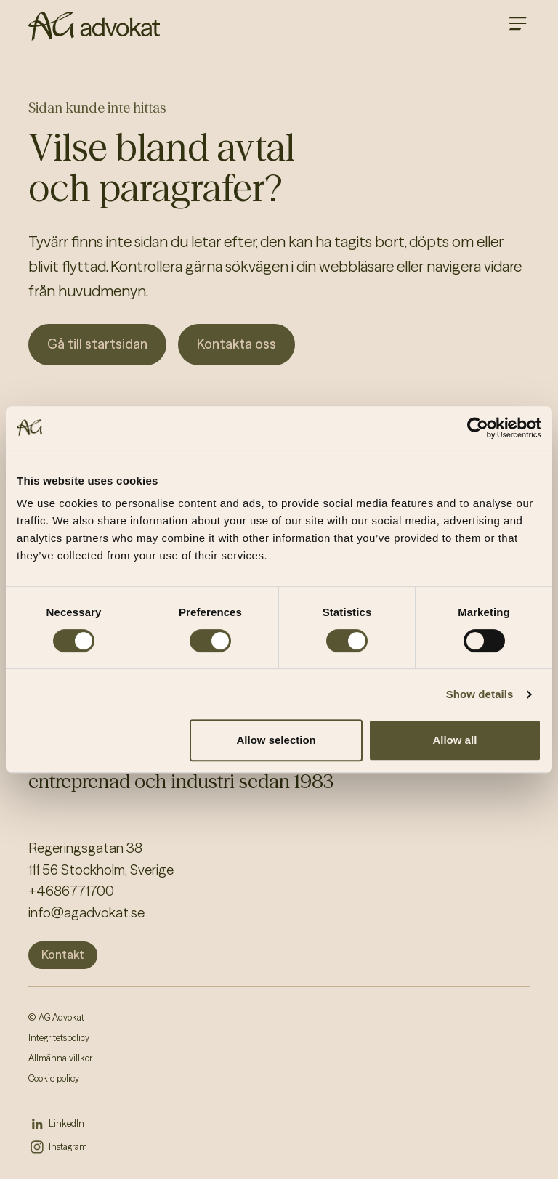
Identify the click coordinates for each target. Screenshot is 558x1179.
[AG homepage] (94, 26)
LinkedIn (66, 1123)
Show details (480, 694)
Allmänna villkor (60, 1058)
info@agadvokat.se (86, 912)
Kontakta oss (236, 344)
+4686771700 (71, 891)
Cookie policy (53, 1078)
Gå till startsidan (97, 344)
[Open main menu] (518, 23)
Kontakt (62, 954)
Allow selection (276, 740)
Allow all (454, 740)
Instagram (68, 1146)
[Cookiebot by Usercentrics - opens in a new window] (477, 428)
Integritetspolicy (58, 1037)
